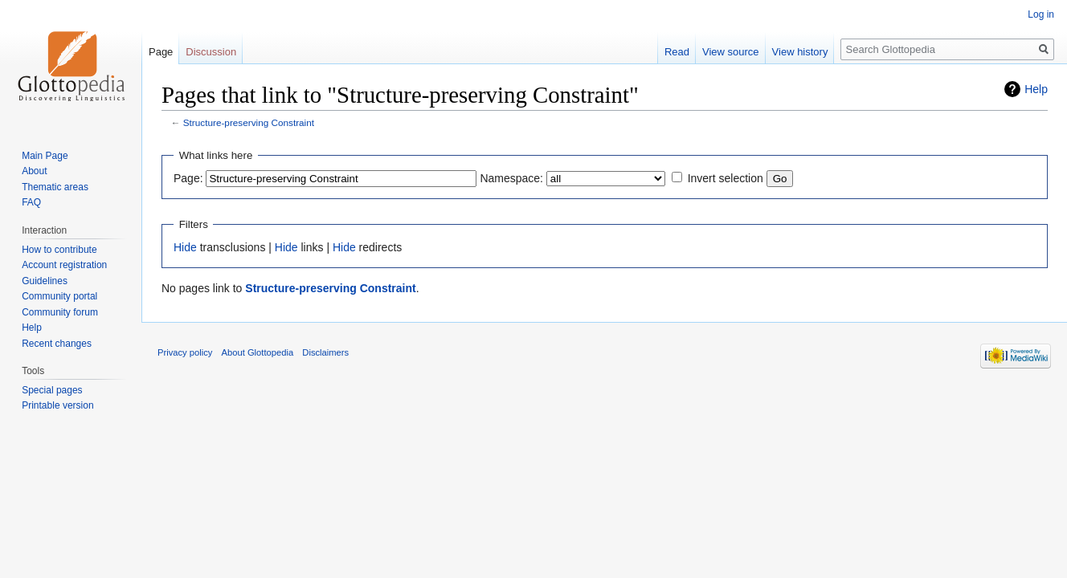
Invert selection (725, 178)
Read (676, 52)
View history (800, 52)
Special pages (52, 390)
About (34, 171)
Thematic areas (55, 187)
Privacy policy (184, 352)
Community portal (59, 296)
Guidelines (44, 281)
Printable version (57, 405)
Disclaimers (325, 352)
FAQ (31, 202)
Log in (1041, 14)
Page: (188, 178)
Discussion (211, 52)
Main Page (44, 155)
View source (730, 52)
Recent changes (57, 343)
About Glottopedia (258, 352)
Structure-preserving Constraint (248, 122)
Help (1036, 89)
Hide (185, 247)
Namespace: (511, 178)
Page (161, 52)
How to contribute (59, 249)
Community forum (60, 312)
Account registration (64, 265)
